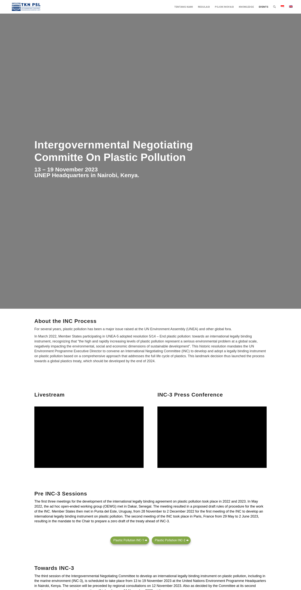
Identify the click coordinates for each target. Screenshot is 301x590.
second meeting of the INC (151, 516)
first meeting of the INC (223, 511)
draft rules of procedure (226, 506)
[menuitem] (183, 7)
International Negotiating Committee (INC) (157, 351)
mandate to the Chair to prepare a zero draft (91, 521)
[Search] (274, 7)
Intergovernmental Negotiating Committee (103, 576)
